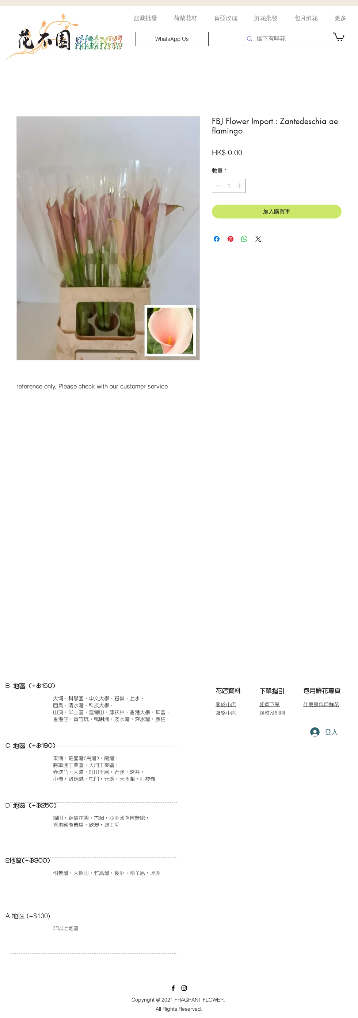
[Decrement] (218, 186)
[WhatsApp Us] (172, 39)
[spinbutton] (229, 186)
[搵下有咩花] (284, 39)
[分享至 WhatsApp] (244, 239)
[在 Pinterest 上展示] (230, 239)
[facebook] (173, 988)
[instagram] (184, 988)
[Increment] (240, 186)
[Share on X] (258, 239)
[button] (338, 36)
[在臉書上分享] (216, 239)
